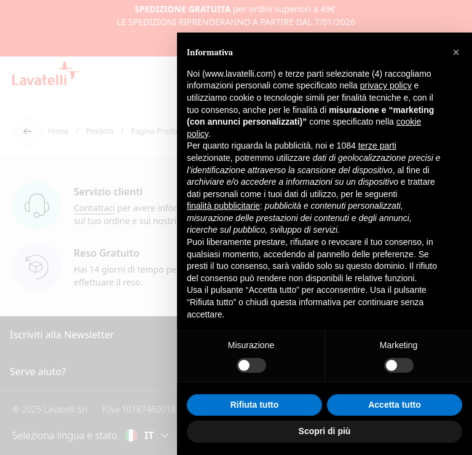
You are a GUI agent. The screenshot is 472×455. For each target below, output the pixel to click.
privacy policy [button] (386, 85)
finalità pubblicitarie (223, 206)
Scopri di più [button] (325, 431)
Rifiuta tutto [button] (254, 405)
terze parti (377, 145)
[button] (456, 52)
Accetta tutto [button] (394, 405)
